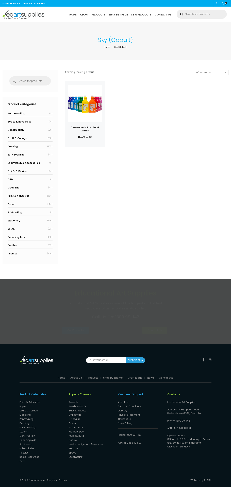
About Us (76, 377)
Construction (16, 130)
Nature (73, 440)
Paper (11, 204)
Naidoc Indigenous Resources (86, 444)
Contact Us (142, 330)
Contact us (166, 377)
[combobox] (210, 72)
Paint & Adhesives (18, 196)
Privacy (63, 480)
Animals (73, 402)
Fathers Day (76, 427)
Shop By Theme (113, 377)
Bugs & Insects (77, 410)
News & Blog (125, 423)
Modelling (14, 187)
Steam (23, 431)
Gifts (10, 179)
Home (61, 377)
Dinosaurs (74, 419)
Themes (12, 253)
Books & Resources (19, 121)
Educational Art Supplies (43, 480)
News (150, 377)
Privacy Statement (129, 414)
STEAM (11, 229)
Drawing (13, 146)
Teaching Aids (16, 237)
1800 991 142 (127, 317)
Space (72, 452)
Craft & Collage (17, 138)
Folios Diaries (27, 448)
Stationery (14, 220)
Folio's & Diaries (17, 171)
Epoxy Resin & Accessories (24, 163)
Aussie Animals (77, 406)
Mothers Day (76, 431)
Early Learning (16, 154)
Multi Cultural (76, 436)
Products (92, 377)
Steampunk (75, 457)
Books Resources (29, 457)
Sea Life (73, 448)
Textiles (12, 245)
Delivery (122, 410)
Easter (72, 423)
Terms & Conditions (129, 406)
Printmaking (15, 212)
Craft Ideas (135, 377)
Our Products (89, 330)
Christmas (75, 414)
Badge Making (16, 113)
